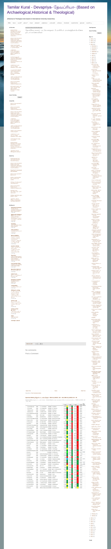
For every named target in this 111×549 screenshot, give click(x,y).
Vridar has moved (14, 317)
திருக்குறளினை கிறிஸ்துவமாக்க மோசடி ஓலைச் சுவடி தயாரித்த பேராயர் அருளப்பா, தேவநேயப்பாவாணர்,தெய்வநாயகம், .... (16, 32)
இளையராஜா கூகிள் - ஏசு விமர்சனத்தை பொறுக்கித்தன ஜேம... (96, 321)
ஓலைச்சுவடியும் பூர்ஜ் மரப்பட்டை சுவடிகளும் (96, 128)
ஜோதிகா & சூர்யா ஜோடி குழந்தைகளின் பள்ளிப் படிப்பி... (95, 353)
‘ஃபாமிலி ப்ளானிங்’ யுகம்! (16, 286)
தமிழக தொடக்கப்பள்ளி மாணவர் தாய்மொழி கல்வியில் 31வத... (96, 79)
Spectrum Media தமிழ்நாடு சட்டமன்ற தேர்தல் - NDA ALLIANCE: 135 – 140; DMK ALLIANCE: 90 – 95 (51, 397)
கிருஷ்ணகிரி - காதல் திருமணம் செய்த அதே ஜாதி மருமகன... (95, 362)
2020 (92, 521)
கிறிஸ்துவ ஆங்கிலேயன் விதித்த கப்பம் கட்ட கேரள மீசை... (96, 405)
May (93, 59)
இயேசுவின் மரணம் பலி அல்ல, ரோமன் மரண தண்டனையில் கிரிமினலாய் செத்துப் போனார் (16, 89)
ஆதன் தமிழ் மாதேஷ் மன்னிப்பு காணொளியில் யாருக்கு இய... (96, 433)
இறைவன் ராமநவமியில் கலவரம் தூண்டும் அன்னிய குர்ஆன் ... (96, 90)
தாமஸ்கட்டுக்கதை (15, 246)
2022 (92, 518)
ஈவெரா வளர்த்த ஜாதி (96, 180)
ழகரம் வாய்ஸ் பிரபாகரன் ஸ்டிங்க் (96, 437)
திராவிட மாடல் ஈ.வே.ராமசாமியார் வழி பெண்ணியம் (96, 410)
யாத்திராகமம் (44, 22)
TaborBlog (13, 223)
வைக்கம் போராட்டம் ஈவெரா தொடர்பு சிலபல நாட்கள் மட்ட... (96, 272)
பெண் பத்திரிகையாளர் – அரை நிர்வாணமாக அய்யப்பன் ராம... (96, 489)
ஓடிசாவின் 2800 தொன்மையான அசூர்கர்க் (95, 164)
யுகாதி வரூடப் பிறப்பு (96, 426)
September (94, 51)
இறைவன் (82, 22)
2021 (92, 519)
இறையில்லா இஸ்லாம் (16, 269)
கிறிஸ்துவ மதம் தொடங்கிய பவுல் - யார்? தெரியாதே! (16, 191)
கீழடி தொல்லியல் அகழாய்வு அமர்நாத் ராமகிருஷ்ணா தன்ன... (96, 176)
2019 (92, 523)
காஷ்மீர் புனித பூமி (95, 424)
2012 (92, 536)
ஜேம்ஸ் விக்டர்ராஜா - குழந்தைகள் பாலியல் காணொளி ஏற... (96, 445)
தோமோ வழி (14, 300)
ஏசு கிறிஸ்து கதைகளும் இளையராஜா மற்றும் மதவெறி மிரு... (96, 288)
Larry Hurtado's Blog (15, 263)
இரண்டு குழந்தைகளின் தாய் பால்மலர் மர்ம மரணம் (16, 178)
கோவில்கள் (66, 22)
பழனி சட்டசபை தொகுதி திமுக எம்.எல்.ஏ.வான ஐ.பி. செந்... (95, 478)
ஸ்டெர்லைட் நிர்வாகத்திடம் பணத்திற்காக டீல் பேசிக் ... (95, 123)
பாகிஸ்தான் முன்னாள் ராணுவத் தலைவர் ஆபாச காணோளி (96, 231)
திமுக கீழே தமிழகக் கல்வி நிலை (95, 507)
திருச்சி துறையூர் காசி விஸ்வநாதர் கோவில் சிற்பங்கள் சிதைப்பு (15, 159)
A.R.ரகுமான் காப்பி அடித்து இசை (95, 429)
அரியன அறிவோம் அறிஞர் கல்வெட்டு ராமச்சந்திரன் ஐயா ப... (96, 277)
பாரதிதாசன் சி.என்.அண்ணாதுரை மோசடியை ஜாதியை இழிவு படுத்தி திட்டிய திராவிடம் (15, 52)
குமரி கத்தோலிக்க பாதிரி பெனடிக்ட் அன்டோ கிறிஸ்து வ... (95, 473)
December (94, 46)
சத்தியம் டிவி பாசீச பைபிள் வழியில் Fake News (95, 401)
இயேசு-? (26, 22)
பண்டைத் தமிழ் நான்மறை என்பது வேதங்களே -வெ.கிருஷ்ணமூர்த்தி (16, 78)
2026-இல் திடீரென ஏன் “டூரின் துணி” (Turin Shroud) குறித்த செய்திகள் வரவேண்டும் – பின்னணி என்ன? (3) (16, 218)
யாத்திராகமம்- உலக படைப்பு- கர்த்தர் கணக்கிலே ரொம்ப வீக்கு (16, 66)
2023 (92, 44)
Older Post (83, 390)
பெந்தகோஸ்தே (74, 22)
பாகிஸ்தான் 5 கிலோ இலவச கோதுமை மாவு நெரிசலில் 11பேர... (95, 95)
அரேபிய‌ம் (59, 22)
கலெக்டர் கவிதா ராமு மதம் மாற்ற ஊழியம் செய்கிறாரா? (96, 210)
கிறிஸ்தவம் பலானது (15, 290)
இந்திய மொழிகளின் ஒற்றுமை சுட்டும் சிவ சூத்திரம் (95, 172)
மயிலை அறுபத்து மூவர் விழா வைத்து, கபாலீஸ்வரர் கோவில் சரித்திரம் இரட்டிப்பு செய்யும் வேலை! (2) (16, 249)
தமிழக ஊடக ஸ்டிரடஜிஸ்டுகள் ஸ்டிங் (95, 510)
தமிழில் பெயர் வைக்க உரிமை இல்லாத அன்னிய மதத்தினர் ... (96, 453)
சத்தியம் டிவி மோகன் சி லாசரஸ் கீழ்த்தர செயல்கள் (96, 183)
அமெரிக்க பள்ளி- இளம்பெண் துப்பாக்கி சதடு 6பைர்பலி (95, 249)
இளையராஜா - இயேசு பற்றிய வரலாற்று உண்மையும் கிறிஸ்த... (96, 192)
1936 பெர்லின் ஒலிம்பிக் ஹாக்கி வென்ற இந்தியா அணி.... (95, 377)
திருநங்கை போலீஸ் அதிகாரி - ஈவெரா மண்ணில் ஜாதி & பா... (95, 458)
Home (9, 22)
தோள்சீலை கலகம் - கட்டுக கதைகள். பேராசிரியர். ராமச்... (96, 391)
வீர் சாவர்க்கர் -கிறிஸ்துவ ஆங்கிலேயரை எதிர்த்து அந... (95, 226)
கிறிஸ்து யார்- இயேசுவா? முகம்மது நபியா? (16, 183)
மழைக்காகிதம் (14, 285)
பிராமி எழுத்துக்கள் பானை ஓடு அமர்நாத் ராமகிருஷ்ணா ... (95, 133)
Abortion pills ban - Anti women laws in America (96, 440)
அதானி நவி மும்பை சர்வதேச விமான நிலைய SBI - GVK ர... (96, 110)
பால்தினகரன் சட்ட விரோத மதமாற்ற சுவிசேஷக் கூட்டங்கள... (95, 326)
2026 (92, 39)
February (94, 513)
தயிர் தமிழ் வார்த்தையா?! (95, 168)
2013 (92, 534)
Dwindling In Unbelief (16, 279)
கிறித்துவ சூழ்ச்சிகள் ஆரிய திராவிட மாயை (16, 196)
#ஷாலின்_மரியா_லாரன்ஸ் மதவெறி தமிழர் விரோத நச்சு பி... (96, 396)
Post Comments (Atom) (36, 393)
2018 (92, 525)
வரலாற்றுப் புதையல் (15, 320)
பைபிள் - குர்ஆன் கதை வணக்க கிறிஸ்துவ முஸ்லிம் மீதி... (96, 306)
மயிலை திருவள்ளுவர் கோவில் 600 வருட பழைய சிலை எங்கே (96, 236)
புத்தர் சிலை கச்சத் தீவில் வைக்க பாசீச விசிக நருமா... (96, 187)
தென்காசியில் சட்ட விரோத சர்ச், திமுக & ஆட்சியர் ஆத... (96, 240)
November (94, 48)
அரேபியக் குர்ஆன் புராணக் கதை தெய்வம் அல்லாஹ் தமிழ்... (96, 343)
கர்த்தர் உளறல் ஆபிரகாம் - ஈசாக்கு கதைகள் (16, 131)
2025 (92, 40)
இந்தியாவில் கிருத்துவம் (16, 214)
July (93, 55)
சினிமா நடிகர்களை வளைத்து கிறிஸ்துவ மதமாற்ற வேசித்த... (96, 302)
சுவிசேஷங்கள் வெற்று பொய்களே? (15, 139)
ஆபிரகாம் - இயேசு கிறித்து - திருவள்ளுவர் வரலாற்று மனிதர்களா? (15, 200)
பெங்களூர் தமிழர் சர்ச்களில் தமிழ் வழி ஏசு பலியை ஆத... (96, 267)
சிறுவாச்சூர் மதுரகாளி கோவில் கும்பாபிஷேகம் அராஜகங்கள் (96, 216)
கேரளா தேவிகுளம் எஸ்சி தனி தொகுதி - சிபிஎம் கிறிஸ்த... (96, 463)
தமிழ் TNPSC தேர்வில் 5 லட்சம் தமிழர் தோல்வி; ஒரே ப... (96, 244)
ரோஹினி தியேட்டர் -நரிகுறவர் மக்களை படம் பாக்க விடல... (96, 150)
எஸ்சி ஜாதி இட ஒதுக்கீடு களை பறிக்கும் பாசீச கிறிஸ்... (95, 100)
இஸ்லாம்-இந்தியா (15, 235)
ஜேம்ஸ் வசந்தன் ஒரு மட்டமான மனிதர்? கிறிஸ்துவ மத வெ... (96, 331)
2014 (92, 532)
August (93, 53)
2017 (92, 527)
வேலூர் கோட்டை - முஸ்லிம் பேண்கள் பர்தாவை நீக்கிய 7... (96, 105)
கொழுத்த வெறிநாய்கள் (15, 270)
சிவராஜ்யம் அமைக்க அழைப (96, 449)
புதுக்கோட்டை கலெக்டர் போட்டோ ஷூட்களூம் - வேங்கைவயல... (95, 159)
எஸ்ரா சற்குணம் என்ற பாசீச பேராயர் (96, 339)
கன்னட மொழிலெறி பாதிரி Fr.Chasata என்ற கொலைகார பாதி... (95, 293)
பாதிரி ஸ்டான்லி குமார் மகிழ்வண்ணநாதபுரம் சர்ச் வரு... (96, 358)
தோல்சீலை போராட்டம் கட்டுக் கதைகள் (96, 382)
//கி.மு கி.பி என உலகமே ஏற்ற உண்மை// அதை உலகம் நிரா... (95, 66)
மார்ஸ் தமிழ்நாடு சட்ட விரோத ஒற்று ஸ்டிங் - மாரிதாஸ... (96, 417)
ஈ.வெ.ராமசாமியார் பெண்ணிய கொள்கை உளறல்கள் (95, 283)
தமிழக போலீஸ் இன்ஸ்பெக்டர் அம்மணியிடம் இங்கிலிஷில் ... (95, 484)
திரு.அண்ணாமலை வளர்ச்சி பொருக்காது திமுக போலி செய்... (96, 145)
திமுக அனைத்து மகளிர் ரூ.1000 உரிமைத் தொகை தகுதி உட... (95, 197)
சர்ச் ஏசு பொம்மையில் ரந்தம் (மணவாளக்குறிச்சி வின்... (96, 368)
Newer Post (28, 390)
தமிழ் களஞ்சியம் (14, 229)
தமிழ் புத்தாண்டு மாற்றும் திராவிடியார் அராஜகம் (95, 314)
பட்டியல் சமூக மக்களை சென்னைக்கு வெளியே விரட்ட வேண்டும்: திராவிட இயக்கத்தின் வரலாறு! (16, 72)
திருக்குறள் (37, 22)
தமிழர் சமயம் (14, 273)
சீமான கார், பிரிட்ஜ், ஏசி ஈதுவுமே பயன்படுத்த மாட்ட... (95, 387)
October (93, 49)
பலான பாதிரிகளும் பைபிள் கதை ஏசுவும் (95, 499)
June (93, 57)
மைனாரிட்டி (89, 22)
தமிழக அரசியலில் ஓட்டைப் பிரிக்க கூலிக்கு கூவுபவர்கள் (95, 468)
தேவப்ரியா (13, 255)
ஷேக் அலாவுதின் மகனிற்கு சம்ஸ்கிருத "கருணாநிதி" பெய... (96, 85)
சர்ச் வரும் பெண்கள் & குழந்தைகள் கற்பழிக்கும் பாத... (96, 298)
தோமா (14, 22)
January (93, 515)
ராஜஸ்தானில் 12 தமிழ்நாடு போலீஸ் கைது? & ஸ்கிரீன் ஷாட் (96, 494)
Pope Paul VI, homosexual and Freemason (16, 171)
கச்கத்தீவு (93, 317)
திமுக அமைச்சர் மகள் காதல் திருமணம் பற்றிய (96, 421)
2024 (92, 42)
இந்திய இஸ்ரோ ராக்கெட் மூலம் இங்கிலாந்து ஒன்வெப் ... (95, 260)
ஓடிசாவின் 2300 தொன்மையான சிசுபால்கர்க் (95, 140)
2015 (92, 531)
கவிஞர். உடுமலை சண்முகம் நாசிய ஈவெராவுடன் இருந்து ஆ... (95, 221)
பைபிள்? (20, 22)
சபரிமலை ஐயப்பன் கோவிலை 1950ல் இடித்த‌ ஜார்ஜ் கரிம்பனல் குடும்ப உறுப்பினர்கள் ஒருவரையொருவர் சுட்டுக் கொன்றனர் (16, 59)
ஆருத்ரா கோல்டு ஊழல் (95, 75)
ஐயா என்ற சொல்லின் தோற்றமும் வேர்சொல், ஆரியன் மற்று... (96, 115)
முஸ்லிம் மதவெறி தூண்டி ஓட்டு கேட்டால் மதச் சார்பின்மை (95, 205)
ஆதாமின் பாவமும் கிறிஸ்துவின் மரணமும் (16, 151)
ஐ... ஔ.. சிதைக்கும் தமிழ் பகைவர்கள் (95, 119)
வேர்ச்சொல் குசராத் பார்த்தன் (95, 137)
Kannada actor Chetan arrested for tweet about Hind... (96, 372)
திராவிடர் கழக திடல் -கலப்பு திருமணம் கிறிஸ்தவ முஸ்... (96, 503)
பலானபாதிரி (52, 22)
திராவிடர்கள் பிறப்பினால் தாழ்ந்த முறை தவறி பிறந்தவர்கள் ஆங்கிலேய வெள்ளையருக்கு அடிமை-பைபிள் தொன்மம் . (16, 40)
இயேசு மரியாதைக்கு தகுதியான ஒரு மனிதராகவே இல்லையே (16, 82)
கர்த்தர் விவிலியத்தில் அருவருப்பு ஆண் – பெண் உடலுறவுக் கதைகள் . (16, 46)
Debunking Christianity (16, 207)
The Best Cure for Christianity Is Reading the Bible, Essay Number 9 (16, 210)
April (93, 60)
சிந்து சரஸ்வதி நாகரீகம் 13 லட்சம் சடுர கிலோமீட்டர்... (96, 154)
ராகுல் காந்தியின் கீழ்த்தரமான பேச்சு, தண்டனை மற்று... (96, 335)
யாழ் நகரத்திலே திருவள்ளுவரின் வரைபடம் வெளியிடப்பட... (95, 254)
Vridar (12, 315)
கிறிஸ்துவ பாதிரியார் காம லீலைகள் (95, 414)
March (93, 62)
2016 (92, 529)
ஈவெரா (31, 22)
